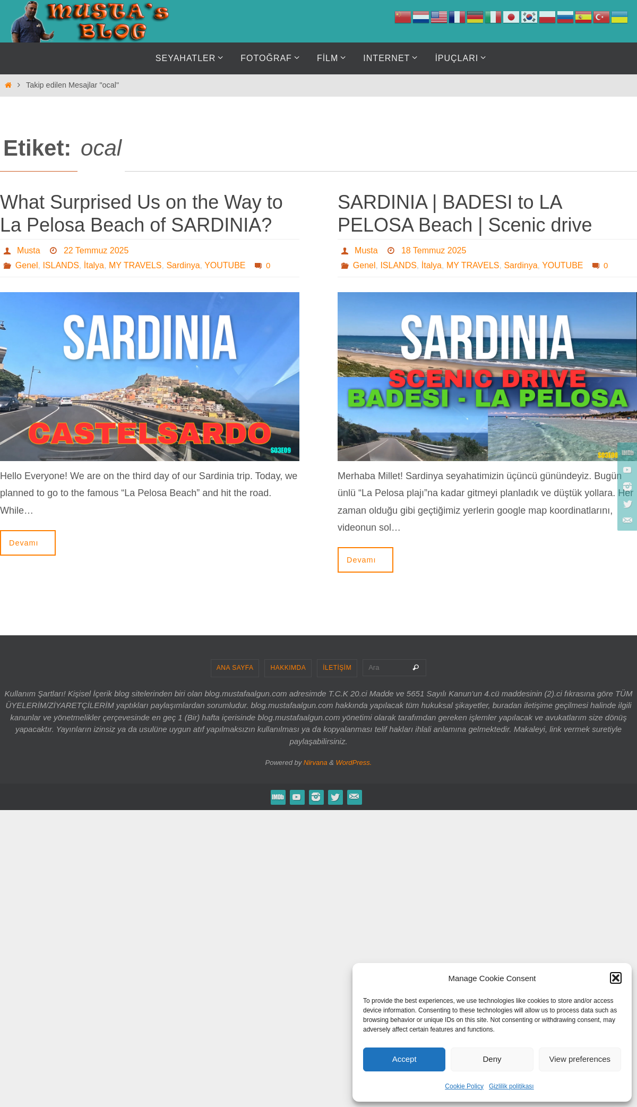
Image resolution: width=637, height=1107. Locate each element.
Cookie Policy (464, 1086)
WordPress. (354, 763)
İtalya (94, 265)
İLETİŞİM (337, 667)
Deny (492, 1058)
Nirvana (316, 763)
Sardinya (183, 265)
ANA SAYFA (235, 667)
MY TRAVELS (135, 265)
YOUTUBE (224, 265)
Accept (404, 1058)
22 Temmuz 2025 (96, 250)
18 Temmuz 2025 (433, 250)
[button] (615, 978)
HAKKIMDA (288, 667)
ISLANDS (60, 265)
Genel (26, 265)
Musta (28, 250)
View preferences (580, 1058)
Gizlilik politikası (511, 1086)
